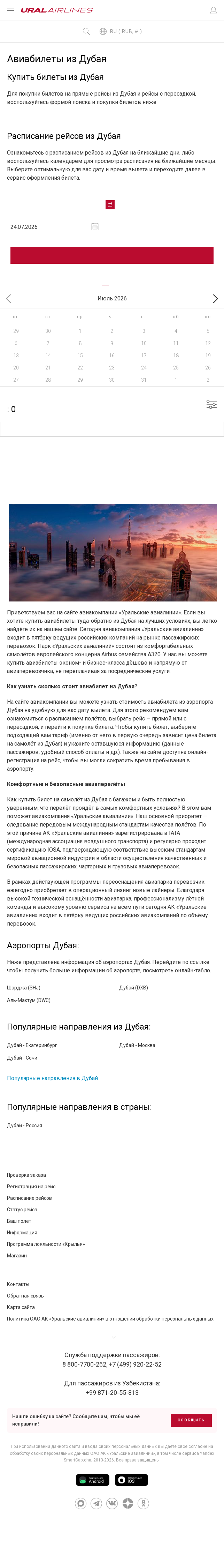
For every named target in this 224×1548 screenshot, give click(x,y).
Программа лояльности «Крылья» (46, 1244)
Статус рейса (22, 1209)
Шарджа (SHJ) (23, 987)
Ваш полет (19, 1221)
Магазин (17, 1255)
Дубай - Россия (24, 1125)
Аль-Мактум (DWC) (29, 1000)
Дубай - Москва (137, 1045)
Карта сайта (21, 1307)
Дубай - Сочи (22, 1058)
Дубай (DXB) (133, 987)
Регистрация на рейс (31, 1186)
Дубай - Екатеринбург (32, 1045)
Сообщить (191, 1420)
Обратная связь (25, 1296)
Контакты (18, 1284)
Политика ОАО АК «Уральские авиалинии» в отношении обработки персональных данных (110, 1319)
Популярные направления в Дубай (52, 1078)
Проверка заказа (26, 1175)
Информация (22, 1232)
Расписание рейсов (29, 1198)
